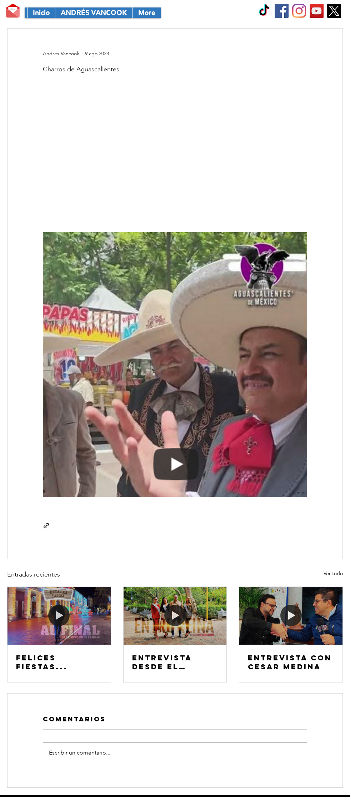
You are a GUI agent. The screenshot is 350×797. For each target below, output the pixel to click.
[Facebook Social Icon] (282, 11)
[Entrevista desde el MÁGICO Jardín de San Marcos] (175, 616)
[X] (334, 11)
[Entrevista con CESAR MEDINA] (290, 616)
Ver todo (333, 573)
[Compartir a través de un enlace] (46, 525)
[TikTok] (264, 11)
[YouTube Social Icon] (317, 11)
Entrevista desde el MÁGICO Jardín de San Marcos (172, 662)
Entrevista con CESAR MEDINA (290, 662)
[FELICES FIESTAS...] (59, 616)
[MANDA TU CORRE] (12, 11)
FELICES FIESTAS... (42, 662)
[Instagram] (299, 11)
